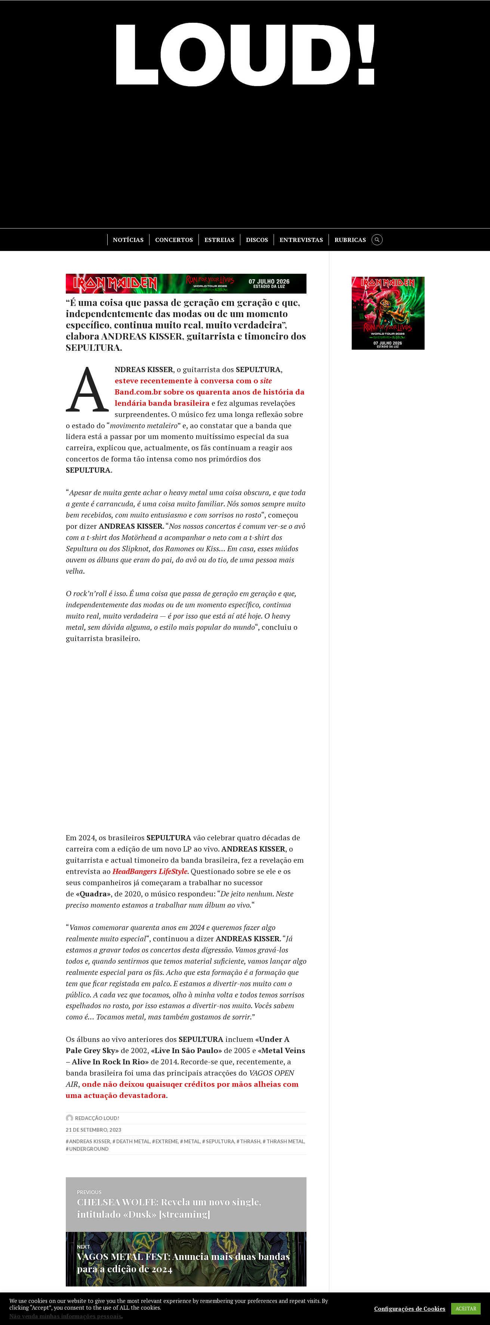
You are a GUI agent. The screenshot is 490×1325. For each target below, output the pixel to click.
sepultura (220, 1142)
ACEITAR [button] (466, 1308)
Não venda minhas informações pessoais (65, 1316)
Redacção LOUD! (97, 1119)
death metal (133, 1142)
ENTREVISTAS (301, 240)
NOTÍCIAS (128, 240)
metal (192, 1142)
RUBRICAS (350, 240)
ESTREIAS (219, 240)
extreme (166, 1142)
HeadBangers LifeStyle (149, 872)
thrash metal (285, 1142)
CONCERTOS (174, 240)
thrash (250, 1142)
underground (89, 1150)
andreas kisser (89, 1142)
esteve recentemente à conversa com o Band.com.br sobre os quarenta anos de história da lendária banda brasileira (210, 391)
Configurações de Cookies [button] (410, 1309)
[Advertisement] (245, 160)
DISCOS (257, 240)
